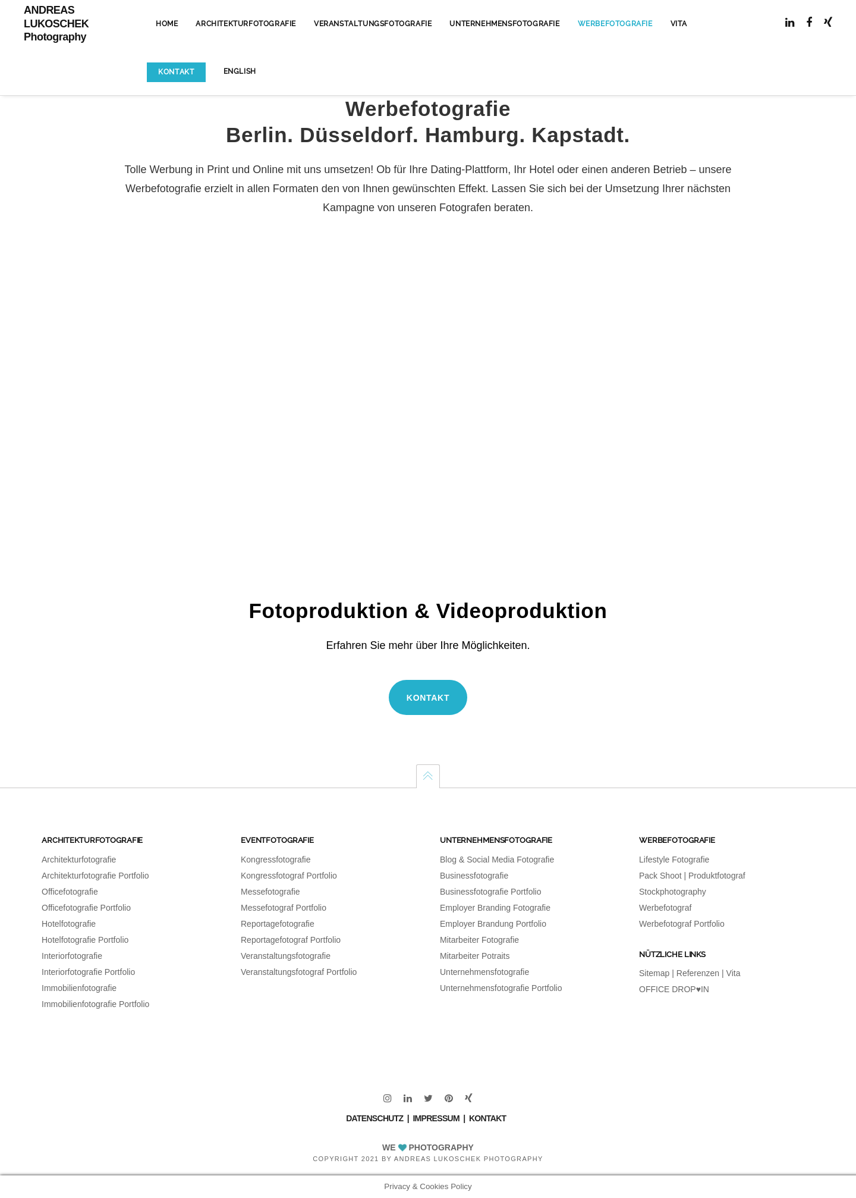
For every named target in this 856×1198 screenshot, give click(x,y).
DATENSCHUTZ (374, 1118)
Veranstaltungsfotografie (286, 956)
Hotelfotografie (69, 924)
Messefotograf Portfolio (283, 907)
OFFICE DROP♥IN (674, 989)
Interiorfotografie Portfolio (88, 972)
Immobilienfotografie (79, 988)
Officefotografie (70, 891)
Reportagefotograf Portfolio (291, 940)
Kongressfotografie (276, 859)
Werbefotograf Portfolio (682, 924)
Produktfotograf (716, 875)
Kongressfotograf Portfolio (289, 875)
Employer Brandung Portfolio (493, 924)
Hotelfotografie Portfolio (85, 940)
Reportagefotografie (277, 924)
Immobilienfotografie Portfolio (95, 1004)
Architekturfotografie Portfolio (95, 875)
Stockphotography (672, 891)
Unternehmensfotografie (484, 972)
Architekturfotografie (79, 859)
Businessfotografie (474, 875)
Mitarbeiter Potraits (474, 956)
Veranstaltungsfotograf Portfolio (299, 972)
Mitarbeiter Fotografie (479, 940)
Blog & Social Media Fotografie (497, 859)
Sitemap (654, 973)
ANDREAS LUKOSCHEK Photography (56, 23)
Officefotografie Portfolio (86, 907)
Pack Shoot (660, 875)
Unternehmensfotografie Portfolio (501, 988)
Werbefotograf (665, 907)
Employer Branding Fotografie (495, 907)
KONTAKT (487, 1118)
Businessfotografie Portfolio (490, 891)
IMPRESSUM (436, 1118)
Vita (733, 973)
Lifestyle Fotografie (674, 859)
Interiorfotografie (72, 956)
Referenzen (697, 973)
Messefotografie (270, 891)
